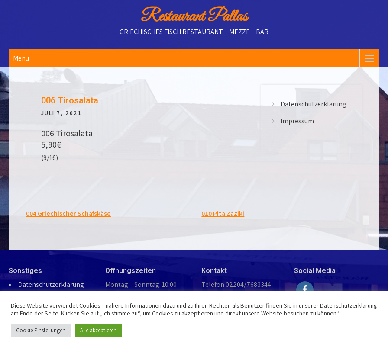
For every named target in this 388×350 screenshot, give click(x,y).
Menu (21, 58)
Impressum (297, 120)
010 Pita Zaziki (222, 213)
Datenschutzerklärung (313, 104)
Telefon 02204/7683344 (236, 284)
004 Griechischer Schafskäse (68, 213)
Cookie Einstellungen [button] (40, 330)
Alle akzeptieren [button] (98, 330)
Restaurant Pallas (194, 17)
